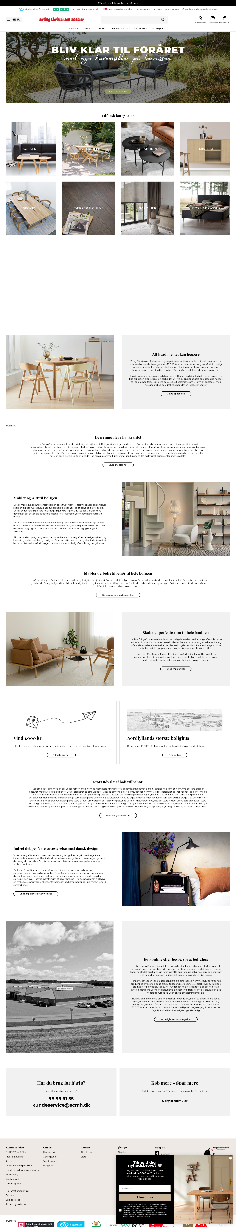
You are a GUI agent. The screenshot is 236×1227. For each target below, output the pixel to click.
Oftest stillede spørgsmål (19, 1165)
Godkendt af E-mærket (34, 9)
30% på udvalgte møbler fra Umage (118, 3)
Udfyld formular (175, 1101)
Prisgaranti (48, 1165)
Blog (83, 1156)
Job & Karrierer (51, 1161)
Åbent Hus (86, 1152)
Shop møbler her (118, 465)
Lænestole (140, 28)
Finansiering (12, 1174)
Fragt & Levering (14, 1156)
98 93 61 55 (61, 1099)
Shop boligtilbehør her (118, 815)
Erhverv (10, 1195)
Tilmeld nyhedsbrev (16, 1204)
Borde (101, 28)
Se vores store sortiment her (118, 595)
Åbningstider (50, 1156)
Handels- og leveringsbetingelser (23, 1170)
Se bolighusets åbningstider (175, 1019)
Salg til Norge (13, 1200)
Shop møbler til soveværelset (36, 893)
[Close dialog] (230, 1158)
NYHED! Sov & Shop (16, 1152)
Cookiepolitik (12, 1179)
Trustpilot (11, 425)
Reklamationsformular (17, 1191)
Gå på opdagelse (176, 393)
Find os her (175, 755)
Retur (9, 1161)
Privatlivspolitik (13, 1183)
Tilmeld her (145, 1197)
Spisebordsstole (120, 28)
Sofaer (89, 28)
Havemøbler (159, 28)
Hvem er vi (49, 1152)
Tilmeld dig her (61, 755)
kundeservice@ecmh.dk (61, 1105)
